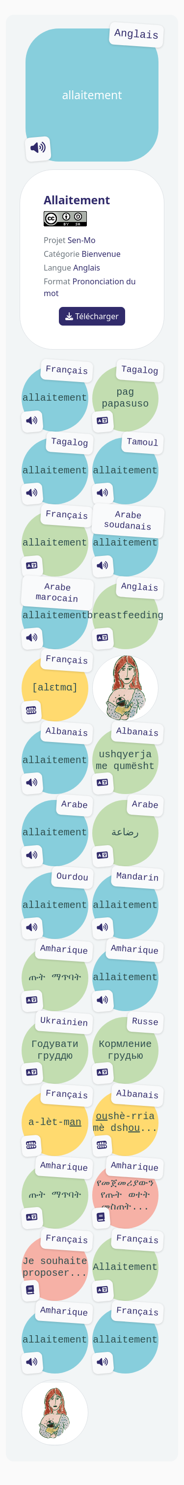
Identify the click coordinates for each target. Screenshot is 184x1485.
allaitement (92, 95)
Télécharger (92, 316)
